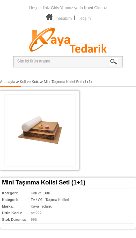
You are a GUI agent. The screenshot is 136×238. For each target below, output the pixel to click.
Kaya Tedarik (41, 206)
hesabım (64, 18)
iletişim (85, 18)
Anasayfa (7, 82)
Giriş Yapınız (62, 8)
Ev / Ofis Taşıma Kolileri (50, 200)
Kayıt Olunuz (95, 8)
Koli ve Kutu (29, 82)
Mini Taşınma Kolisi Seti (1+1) (68, 82)
